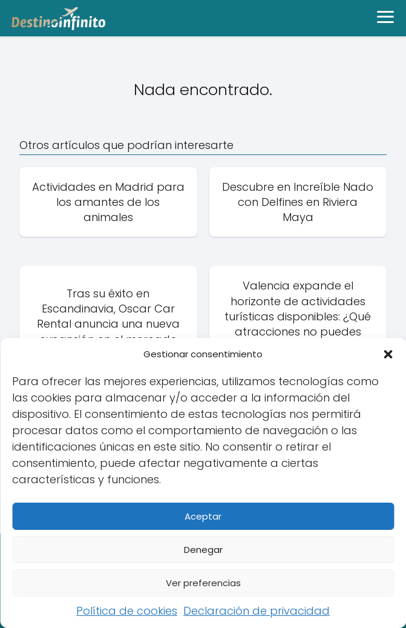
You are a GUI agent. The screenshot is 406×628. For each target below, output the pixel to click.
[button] (388, 354)
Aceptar (203, 516)
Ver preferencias (203, 583)
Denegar (203, 549)
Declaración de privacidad (256, 610)
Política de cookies (126, 610)
